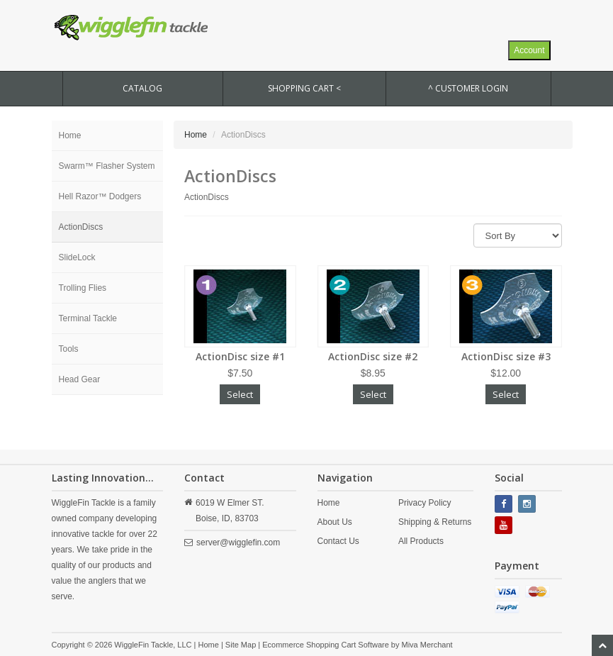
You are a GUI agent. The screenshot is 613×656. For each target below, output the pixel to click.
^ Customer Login (468, 88)
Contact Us (338, 541)
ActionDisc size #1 (240, 356)
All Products (421, 541)
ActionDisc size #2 (372, 356)
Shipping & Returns (434, 522)
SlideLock (77, 257)
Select (240, 394)
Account (529, 50)
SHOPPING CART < (304, 88)
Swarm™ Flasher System (107, 166)
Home (70, 135)
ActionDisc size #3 (506, 356)
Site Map (240, 644)
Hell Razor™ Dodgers (100, 196)
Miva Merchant (427, 644)
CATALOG (142, 88)
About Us (334, 522)
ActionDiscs (81, 227)
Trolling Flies (83, 288)
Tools (69, 349)
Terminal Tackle (88, 318)
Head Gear (80, 379)
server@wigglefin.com (238, 542)
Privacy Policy (424, 503)
